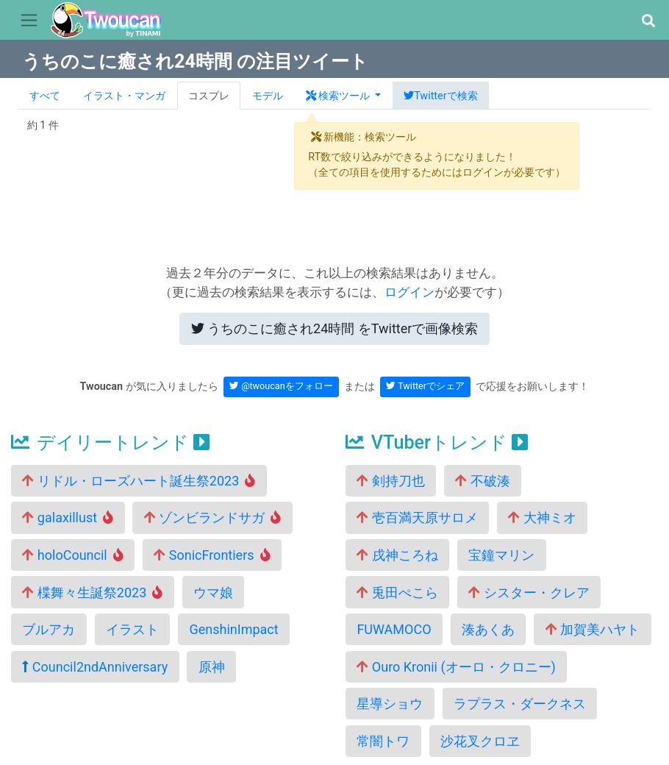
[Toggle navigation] (29, 20)
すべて (44, 96)
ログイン (409, 292)
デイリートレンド (110, 442)
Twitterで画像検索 (335, 328)
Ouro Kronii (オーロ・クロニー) (456, 667)
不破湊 (482, 480)
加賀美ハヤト (592, 629)
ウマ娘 (213, 592)
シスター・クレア (528, 592)
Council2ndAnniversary (95, 667)
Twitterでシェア (425, 385)
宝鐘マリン (501, 555)
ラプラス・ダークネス (520, 703)
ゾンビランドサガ (213, 517)
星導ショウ (390, 703)
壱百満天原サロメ (417, 517)
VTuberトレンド (437, 442)
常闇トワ (383, 741)
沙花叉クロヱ (480, 741)
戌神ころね (397, 555)
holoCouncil (72, 555)
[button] (648, 21)
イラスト (132, 629)
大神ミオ (542, 517)
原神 (211, 667)
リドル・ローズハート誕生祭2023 (138, 480)
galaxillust (67, 517)
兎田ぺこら (397, 592)
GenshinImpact (233, 629)
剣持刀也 (390, 480)
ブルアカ (48, 629)
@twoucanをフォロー (281, 385)
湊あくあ (488, 629)
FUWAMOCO (394, 629)
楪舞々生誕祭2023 (92, 592)
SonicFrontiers (212, 555)
